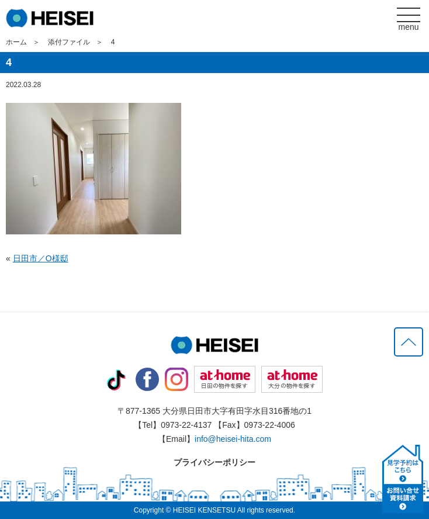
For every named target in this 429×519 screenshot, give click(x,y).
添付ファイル (69, 42)
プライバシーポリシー (214, 462)
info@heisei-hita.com (233, 439)
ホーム (16, 42)
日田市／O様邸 (40, 258)
